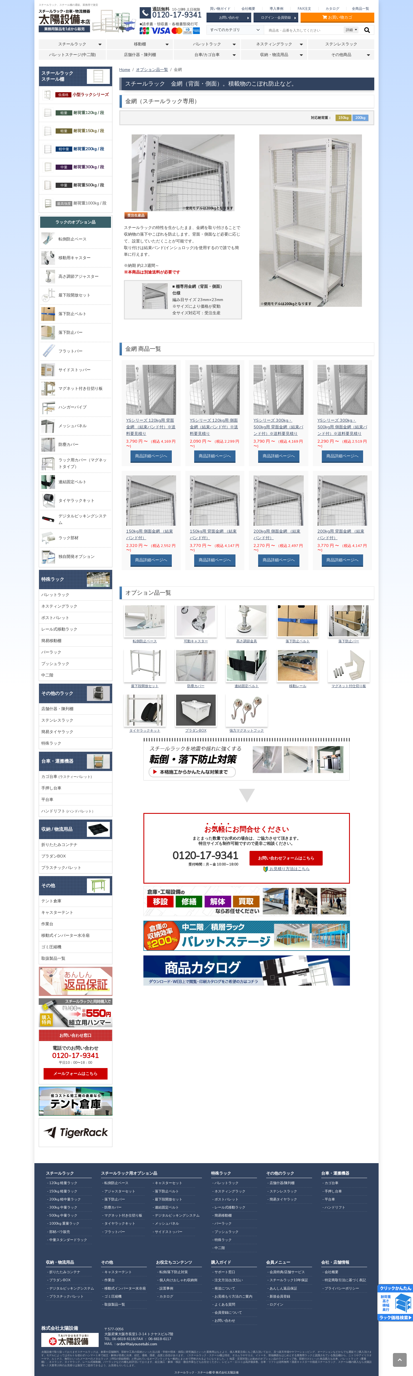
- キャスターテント (117, 1272)
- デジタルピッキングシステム (174, 1215)
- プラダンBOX (59, 1280)
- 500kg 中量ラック (62, 1215)
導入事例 (276, 8)
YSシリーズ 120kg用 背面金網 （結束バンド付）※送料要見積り (151, 426)
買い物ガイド (220, 8)
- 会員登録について (227, 1312)
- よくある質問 (223, 1304)
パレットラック (55, 595)
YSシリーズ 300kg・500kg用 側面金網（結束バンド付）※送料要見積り (342, 426)
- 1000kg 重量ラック (63, 1223)
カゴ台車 (66, 776)
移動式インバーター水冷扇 (65, 935)
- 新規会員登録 (278, 1296)
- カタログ (165, 1296)
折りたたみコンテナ (59, 844)
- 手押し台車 (332, 1191)
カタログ (332, 8)
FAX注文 (304, 8)
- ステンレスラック (282, 1191)
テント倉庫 (51, 901)
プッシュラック (55, 663)
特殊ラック (51, 743)
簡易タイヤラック (57, 732)
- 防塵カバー (112, 1207)
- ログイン (275, 1304)
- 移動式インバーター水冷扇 (124, 1288)
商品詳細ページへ (151, 456)
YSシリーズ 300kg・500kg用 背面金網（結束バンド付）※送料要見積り (278, 426)
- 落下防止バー (113, 1199)
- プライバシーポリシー (340, 1288)
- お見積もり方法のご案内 (232, 1296)
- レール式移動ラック (229, 1207)
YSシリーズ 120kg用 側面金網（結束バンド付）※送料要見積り (214, 426)
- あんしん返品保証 (282, 1288)
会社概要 (248, 8)
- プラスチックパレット (65, 1296)
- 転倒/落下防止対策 (172, 1272)
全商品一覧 (360, 8)
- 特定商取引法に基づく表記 (344, 1280)
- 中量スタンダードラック (67, 1240)
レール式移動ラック (59, 629)
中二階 (47, 675)
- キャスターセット (167, 1183)
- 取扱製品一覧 (113, 1304)
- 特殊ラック (222, 1240)
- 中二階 (218, 1248)
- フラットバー (113, 1231)
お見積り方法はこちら (286, 869)
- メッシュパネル (166, 1223)
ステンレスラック (341, 44)
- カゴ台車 (330, 1183)
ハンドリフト (68, 811)
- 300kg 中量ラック (62, 1207)
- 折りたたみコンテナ (63, 1272)
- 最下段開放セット (167, 1199)
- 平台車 (328, 1199)
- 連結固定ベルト (166, 1207)
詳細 (349, 30)
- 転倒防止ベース (115, 1183)
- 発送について (223, 1288)
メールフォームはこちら (75, 1073)
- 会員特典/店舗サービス (286, 1272)
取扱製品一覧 (53, 958)
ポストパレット (55, 617)
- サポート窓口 (223, 1272)
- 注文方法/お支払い (227, 1280)
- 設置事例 (165, 1288)
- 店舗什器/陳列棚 (281, 1183)
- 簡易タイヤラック (282, 1199)
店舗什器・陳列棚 (140, 54)
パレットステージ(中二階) (72, 54)
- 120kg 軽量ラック (62, 1183)
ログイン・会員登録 (278, 17)
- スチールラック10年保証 (287, 1280)
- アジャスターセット (118, 1191)
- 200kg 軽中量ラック (64, 1199)
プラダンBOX (53, 856)
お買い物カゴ (337, 17)
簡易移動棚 (51, 640)
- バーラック (222, 1223)
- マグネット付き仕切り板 (122, 1215)
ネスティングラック (59, 606)
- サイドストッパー (167, 1231)
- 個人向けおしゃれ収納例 (177, 1280)
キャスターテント (57, 912)
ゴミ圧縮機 (51, 947)
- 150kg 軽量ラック (62, 1191)
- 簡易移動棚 (222, 1215)
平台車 (47, 799)
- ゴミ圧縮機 (112, 1296)
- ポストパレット (225, 1199)
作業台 (47, 924)
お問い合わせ (234, 17)
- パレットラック (225, 1183)
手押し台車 (51, 788)
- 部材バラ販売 (58, 1231)
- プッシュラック (225, 1231)
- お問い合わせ (223, 1320)
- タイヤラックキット (118, 1223)
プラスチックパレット (61, 867)
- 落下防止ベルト (166, 1191)
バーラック (51, 652)
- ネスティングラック (229, 1191)
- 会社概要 (330, 1272)
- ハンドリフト (333, 1207)
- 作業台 (108, 1280)
